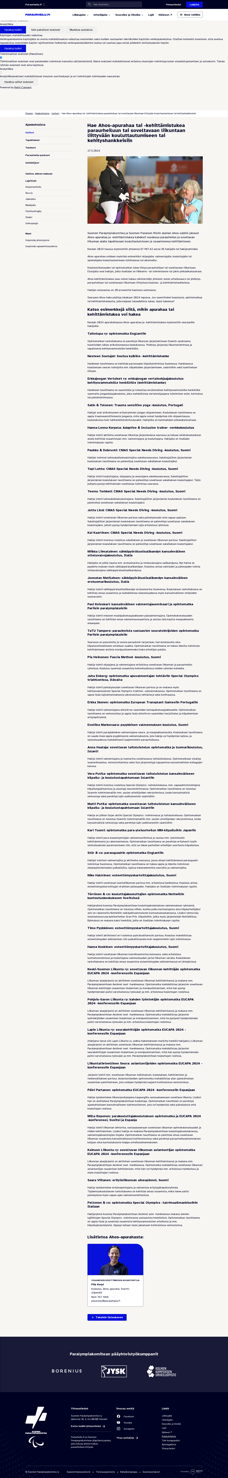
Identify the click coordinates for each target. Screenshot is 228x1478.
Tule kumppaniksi (171, 1440)
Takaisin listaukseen (109, 1317)
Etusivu (29, 113)
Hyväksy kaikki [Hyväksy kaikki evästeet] (13, 29)
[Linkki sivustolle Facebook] (136, 1416)
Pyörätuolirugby (33, 211)
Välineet (166, 1432)
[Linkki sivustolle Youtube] (136, 1422)
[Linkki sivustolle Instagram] (136, 1428)
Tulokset (30, 147)
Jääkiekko (30, 199)
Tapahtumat (32, 140)
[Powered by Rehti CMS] (192, 1473)
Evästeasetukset (151, 1471)
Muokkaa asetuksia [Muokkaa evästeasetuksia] (81, 29)
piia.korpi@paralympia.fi (105, 1300)
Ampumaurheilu (33, 186)
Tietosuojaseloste (105, 1471)
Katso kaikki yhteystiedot (86, 1426)
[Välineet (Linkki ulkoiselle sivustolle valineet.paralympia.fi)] (165, 15)
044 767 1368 (99, 1297)
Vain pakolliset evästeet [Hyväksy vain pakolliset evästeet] (45, 29)
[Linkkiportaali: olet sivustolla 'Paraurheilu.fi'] (33, 4)
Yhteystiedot (168, 1448)
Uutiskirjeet (32, 162)
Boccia (29, 193)
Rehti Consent (22, 87)
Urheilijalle (167, 1419)
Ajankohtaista (42, 113)
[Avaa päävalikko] (190, 15)
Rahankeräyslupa (128, 1471)
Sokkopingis (31, 223)
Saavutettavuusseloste (78, 1471)
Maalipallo (30, 205)
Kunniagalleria (169, 1444)
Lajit (164, 1427)
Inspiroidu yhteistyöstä (37, 240)
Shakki (28, 217)
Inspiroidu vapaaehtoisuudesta (41, 246)
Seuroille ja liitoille (171, 1423)
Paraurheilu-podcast (37, 155)
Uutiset (55, 113)
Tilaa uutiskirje (125, 1437)
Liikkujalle (167, 1415)
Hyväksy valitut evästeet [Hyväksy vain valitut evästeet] (18, 82)
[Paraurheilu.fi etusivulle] (37, 15)
